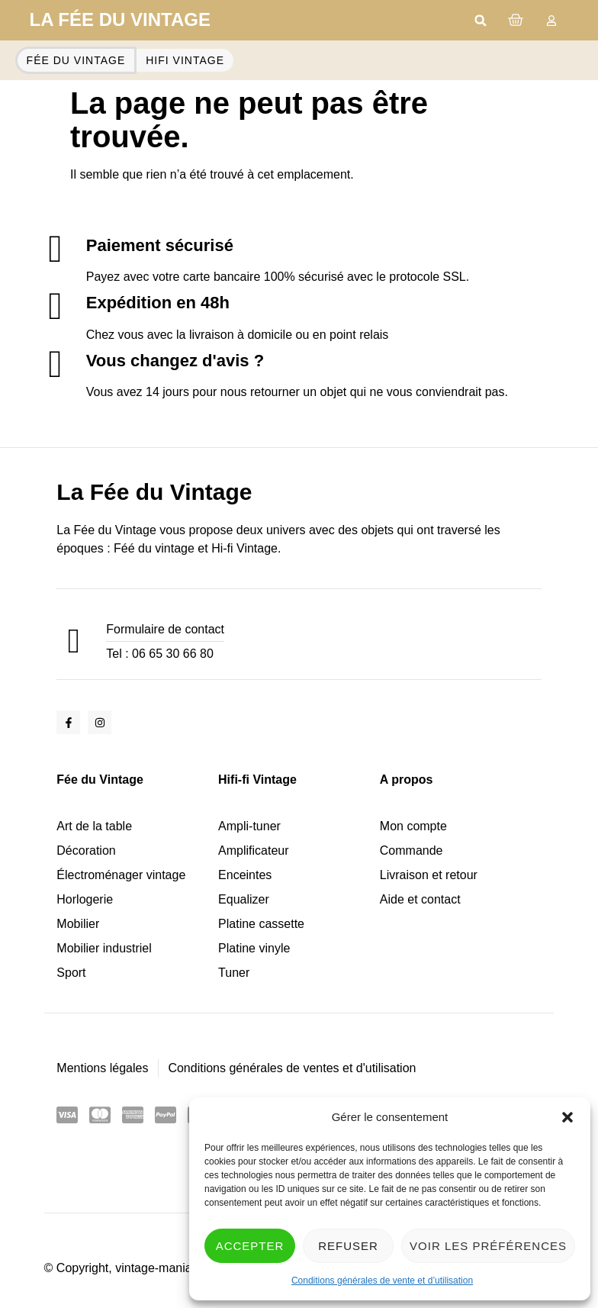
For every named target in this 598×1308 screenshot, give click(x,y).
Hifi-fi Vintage (257, 779)
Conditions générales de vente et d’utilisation (382, 1280)
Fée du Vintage (99, 779)
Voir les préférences (488, 1245)
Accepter (250, 1245)
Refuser (348, 1245)
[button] (567, 1117)
